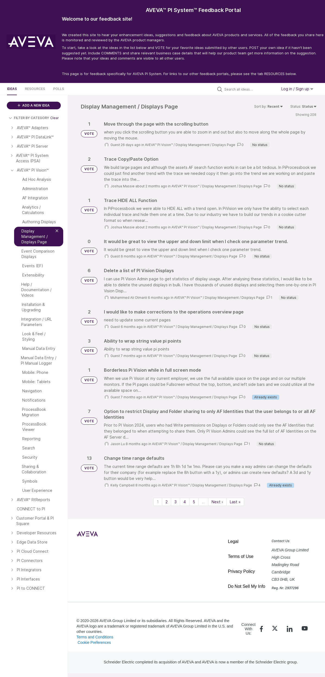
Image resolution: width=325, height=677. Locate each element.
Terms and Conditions (95, 637)
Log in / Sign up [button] (297, 88)
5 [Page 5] (194, 501)
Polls (58, 89)
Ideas (12, 89)
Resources (35, 89)
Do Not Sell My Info (246, 586)
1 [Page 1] (158, 501)
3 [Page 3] (175, 501)
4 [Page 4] (184, 501)
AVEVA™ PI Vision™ (159, 145)
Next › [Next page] (217, 501)
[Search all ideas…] (249, 89)
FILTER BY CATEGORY (29, 118)
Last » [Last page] (235, 501)
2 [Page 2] (166, 501)
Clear (54, 118)
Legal (233, 541)
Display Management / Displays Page (205, 145)
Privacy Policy (241, 571)
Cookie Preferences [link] (94, 642)
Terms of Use (240, 556)
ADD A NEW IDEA (34, 105)
